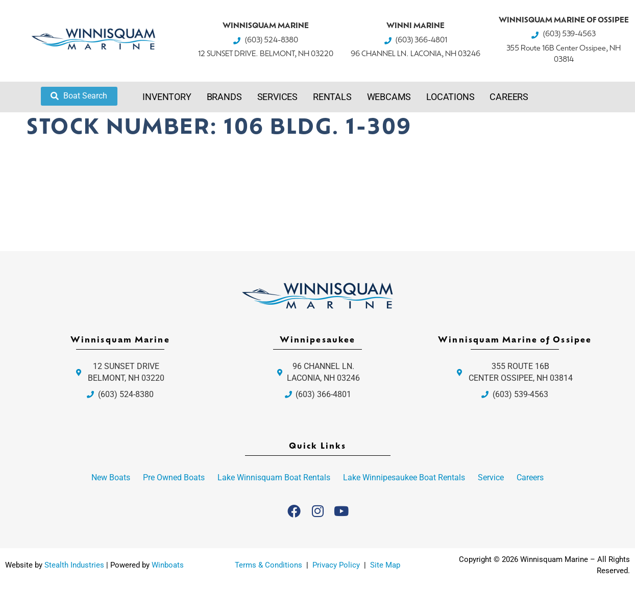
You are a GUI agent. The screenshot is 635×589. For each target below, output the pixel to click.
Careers (509, 96)
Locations (450, 96)
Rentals (332, 96)
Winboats (168, 565)
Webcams (389, 96)
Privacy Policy (337, 565)
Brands (224, 96)
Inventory (166, 96)
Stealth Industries (74, 565)
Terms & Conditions (268, 565)
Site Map (385, 565)
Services (277, 96)
